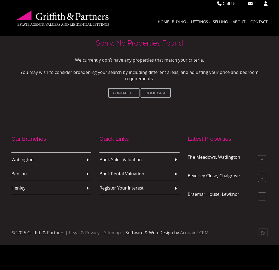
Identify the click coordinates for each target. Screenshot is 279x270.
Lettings (200, 21)
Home (163, 21)
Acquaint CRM (194, 233)
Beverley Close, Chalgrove (214, 176)
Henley (18, 188)
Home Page (155, 93)
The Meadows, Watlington (214, 157)
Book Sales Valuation (120, 160)
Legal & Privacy (84, 233)
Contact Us (124, 93)
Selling (221, 21)
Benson (19, 174)
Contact (259, 21)
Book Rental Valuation (121, 174)
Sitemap (112, 233)
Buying (180, 21)
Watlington (22, 160)
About (240, 21)
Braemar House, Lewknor (213, 194)
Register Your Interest (121, 188)
